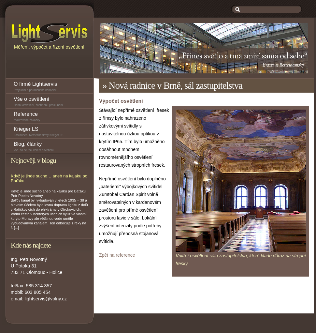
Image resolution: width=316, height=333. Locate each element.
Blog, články (53, 147)
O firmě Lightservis (53, 87)
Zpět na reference (117, 255)
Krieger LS (53, 132)
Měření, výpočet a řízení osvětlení (49, 36)
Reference (53, 117)
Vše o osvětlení (53, 102)
